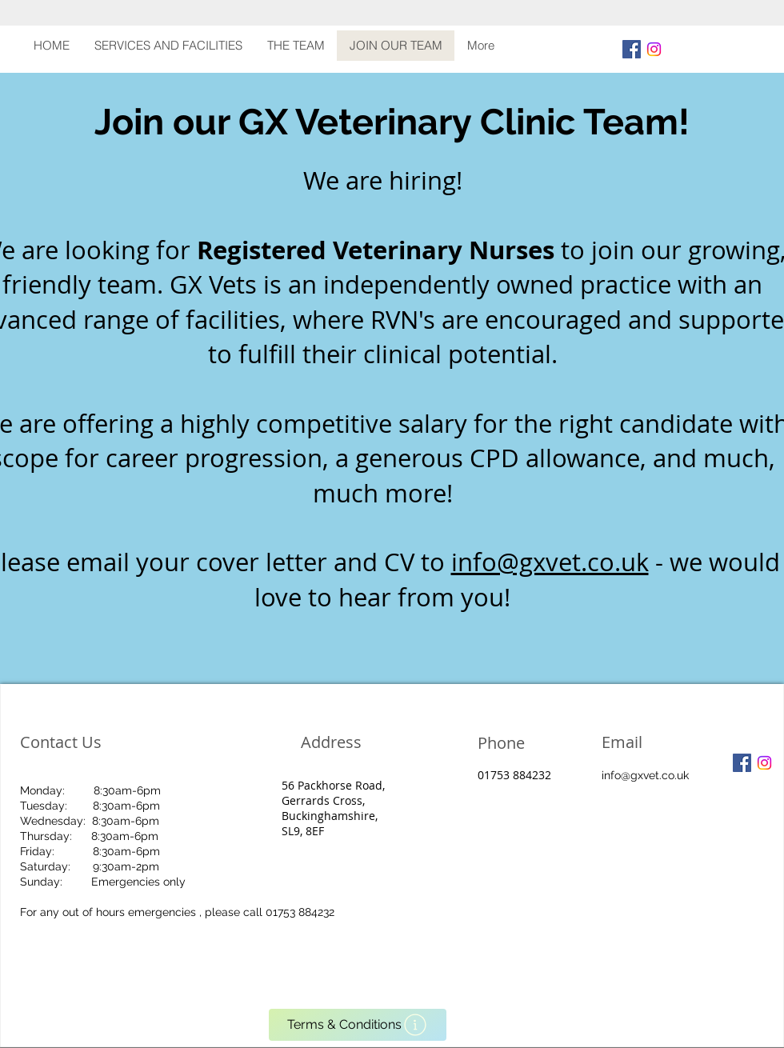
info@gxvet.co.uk (550, 562)
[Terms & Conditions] (357, 1025)
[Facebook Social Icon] (631, 49)
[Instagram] (654, 49)
